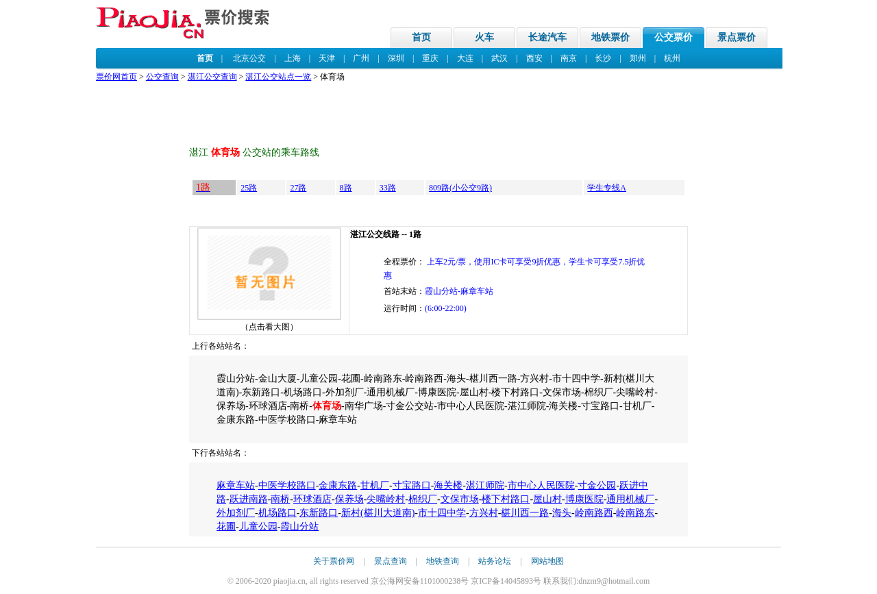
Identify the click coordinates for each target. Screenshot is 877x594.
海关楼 (448, 485)
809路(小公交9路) (460, 188)
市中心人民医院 (541, 485)
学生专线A (606, 188)
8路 (346, 188)
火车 (484, 37)
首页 (421, 37)
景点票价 (736, 37)
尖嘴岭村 (386, 499)
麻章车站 (236, 485)
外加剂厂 (236, 513)
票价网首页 (116, 77)
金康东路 (338, 485)
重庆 (430, 58)
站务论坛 (494, 561)
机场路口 (277, 513)
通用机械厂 (630, 499)
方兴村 (483, 513)
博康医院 (584, 499)
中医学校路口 (287, 485)
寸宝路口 (412, 485)
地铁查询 (442, 561)
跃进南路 (249, 499)
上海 (292, 58)
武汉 (499, 58)
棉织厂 (422, 499)
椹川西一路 (525, 513)
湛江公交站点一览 (278, 77)
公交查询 (162, 77)
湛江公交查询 (212, 77)
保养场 (349, 499)
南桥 (280, 499)
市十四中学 (442, 513)
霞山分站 (299, 526)
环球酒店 (312, 499)
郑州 (638, 58)
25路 (248, 188)
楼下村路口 (506, 499)
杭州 (672, 58)
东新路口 (318, 513)
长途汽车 (547, 37)
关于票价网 (333, 561)
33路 (388, 188)
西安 (534, 58)
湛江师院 (485, 485)
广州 (361, 58)
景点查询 (390, 561)
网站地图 (547, 561)
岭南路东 (635, 513)
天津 (327, 58)
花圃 (226, 526)
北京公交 (249, 58)
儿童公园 (258, 526)
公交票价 (673, 37)
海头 (561, 513)
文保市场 (460, 499)
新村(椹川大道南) (378, 513)
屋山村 (547, 499)
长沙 (603, 58)
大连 (465, 58)
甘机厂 (374, 485)
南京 (568, 58)
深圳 (396, 58)
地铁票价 (610, 37)
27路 (298, 188)
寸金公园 (597, 485)
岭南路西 (594, 513)
